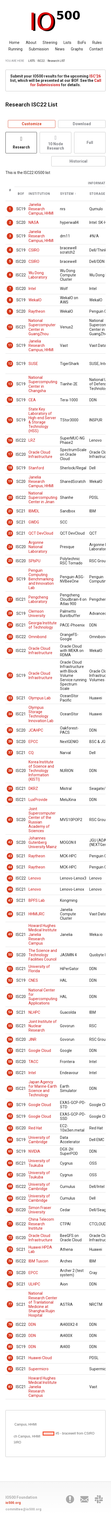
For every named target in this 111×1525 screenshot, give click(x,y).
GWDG (33, 522)
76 (10, 1284)
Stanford (36, 468)
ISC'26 (95, 76)
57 (10, 1050)
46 (10, 889)
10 (10, 327)
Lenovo (34, 878)
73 (10, 1249)
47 (10, 900)
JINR (32, 1039)
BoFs (82, 42)
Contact (96, 49)
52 (10, 980)
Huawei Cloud (40, 1358)
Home (14, 42)
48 (10, 914)
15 (10, 420)
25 (10, 561)
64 (10, 1140)
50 (10, 955)
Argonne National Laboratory (37, 546)
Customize (32, 124)
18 (10, 468)
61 (10, 1104)
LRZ (31, 440)
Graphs (77, 49)
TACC (33, 1061)
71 (10, 1224)
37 (10, 752)
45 (10, 878)
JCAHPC (35, 730)
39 (10, 788)
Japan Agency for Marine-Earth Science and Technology (42, 1088)
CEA (32, 400)
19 (10, 481)
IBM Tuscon (38, 1261)
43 (10, 856)
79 (10, 1335)
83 (10, 1387)
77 (10, 1304)
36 (10, 741)
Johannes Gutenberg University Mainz (42, 842)
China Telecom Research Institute (41, 1223)
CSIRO (33, 250)
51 (10, 969)
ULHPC (34, 1284)
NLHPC (34, 1012)
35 (10, 730)
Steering (50, 42)
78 (10, 1324)
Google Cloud (39, 1050)
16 (10, 440)
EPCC (33, 741)
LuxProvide (37, 799)
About (31, 42)
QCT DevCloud (40, 533)
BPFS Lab (36, 900)
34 (10, 714)
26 (10, 579)
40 (10, 800)
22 (10, 522)
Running (15, 49)
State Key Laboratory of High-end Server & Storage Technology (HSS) (42, 420)
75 (10, 1273)
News (60, 49)
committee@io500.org (23, 1509)
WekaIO (35, 300)
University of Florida (39, 968)
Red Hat (35, 1128)
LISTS (31, 60)
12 (10, 364)
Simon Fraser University (39, 1210)
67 (10, 1175)
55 (10, 1026)
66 (10, 1163)
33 (10, 698)
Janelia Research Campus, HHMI (40, 208)
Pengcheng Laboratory (38, 599)
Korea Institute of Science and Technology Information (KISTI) (41, 770)
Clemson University (36, 613)
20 (10, 497)
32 (10, 675)
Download (82, 124)
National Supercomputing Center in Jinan (42, 497)
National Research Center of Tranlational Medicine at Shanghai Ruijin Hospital (42, 1304)
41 (10, 820)
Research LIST (56, 60)
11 (10, 345)
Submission (39, 49)
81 (10, 1358)
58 (10, 1062)
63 (10, 1128)
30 (10, 637)
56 (10, 1039)
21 (10, 511)
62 (10, 1116)
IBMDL (33, 511)
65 (10, 1151)
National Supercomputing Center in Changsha (42, 384)
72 (10, 1237)
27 (10, 599)
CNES (33, 980)
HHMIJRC (36, 914)
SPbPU (34, 561)
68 (10, 1186)
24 (10, 547)
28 (10, 613)
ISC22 (41, 60)
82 (10, 1369)
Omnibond (37, 637)
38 (10, 771)
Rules (97, 42)
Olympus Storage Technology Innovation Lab (40, 714)
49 (10, 934)
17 (10, 454)
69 (10, 1198)
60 (10, 1088)
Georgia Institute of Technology (42, 625)
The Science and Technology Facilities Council (42, 954)
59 (10, 1073)
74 (10, 1261)
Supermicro (38, 1369)
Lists (67, 42)
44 (10, 867)
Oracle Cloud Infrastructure (40, 454)
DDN (32, 1324)
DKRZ (33, 788)
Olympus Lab (39, 698)
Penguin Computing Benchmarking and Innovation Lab (41, 579)
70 (10, 1210)
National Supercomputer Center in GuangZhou (42, 327)
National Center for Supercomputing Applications (42, 996)
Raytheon (36, 311)
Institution (39, 194)
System (67, 194)
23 (10, 533)
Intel (32, 288)
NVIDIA (34, 1151)
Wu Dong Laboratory (37, 275)
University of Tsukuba (39, 1163)
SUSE (33, 363)
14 (10, 400)
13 (10, 384)
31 (10, 650)
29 (10, 625)
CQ (31, 753)
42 (10, 842)
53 (10, 996)
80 (10, 1347)
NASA (33, 222)
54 (10, 1012)
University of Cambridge (39, 1139)
